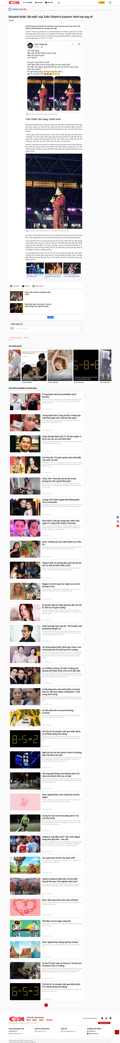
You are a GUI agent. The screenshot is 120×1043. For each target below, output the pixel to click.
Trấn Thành (48, 38)
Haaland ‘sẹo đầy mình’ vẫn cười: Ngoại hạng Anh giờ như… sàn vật (61, 838)
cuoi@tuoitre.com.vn (40, 1031)
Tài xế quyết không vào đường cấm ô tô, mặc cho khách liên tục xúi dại (61, 774)
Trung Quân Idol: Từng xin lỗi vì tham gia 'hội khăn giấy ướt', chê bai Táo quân (61, 416)
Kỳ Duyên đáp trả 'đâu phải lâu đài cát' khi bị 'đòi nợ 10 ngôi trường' (62, 606)
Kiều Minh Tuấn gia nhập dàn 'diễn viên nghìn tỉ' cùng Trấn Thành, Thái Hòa (61, 522)
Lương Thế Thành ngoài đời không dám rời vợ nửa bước (60, 501)
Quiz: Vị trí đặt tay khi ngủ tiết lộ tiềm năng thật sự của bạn (59, 378)
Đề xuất (49, 2)
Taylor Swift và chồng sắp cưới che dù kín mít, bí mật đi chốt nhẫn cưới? (62, 564)
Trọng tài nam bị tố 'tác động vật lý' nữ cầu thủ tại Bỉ (60, 817)
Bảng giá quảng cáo (104, 1022)
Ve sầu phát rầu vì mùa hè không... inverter (58, 711)
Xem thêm (11, 339)
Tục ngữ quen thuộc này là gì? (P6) (58, 858)
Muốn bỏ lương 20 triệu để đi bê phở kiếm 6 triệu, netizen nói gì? (33, 378)
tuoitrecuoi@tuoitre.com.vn (68, 1031)
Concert (27, 286)
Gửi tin (101, 2)
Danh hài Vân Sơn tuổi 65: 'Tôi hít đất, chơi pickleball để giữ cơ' (62, 627)
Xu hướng (27, 2)
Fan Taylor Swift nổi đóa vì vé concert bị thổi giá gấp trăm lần (72, 275)
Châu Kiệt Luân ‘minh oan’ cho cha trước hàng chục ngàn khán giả (38, 305)
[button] (58, 3)
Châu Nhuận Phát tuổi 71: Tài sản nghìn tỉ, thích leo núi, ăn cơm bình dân (62, 437)
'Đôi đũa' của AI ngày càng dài (56, 921)
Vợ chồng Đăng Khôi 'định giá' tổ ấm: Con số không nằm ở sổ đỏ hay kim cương (61, 648)
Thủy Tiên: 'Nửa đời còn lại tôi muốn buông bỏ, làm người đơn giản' (59, 479)
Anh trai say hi (39, 286)
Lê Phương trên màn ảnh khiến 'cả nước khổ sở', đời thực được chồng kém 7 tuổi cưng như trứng (61, 692)
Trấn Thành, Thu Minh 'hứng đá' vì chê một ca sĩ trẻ (35, 275)
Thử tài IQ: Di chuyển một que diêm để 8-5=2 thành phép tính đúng (61, 732)
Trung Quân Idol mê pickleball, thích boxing (59, 395)
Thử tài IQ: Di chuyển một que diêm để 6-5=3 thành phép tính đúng (61, 985)
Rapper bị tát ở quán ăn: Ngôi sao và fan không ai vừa (61, 585)
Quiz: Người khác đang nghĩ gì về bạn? (60, 942)
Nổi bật (38, 2)
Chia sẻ (50, 317)
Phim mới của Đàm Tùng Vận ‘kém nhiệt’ (38, 293)
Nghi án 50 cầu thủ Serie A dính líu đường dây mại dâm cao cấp (62, 753)
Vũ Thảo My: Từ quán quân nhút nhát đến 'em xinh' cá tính (61, 458)
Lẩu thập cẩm (27, 382)
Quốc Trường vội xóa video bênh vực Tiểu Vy (61, 543)
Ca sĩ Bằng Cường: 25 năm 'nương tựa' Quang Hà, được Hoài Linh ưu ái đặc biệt (61, 669)
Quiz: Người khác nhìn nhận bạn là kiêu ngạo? (61, 795)
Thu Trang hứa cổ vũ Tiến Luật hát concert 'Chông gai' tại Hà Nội (53, 276)
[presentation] (8, 365)
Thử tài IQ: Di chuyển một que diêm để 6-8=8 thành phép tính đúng (85, 378)
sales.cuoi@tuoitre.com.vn (16, 1033)
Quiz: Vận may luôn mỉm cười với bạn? (60, 900)
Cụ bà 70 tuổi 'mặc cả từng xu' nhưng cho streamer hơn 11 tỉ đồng (62, 964)
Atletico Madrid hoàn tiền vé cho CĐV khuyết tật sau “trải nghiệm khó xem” (60, 880)
